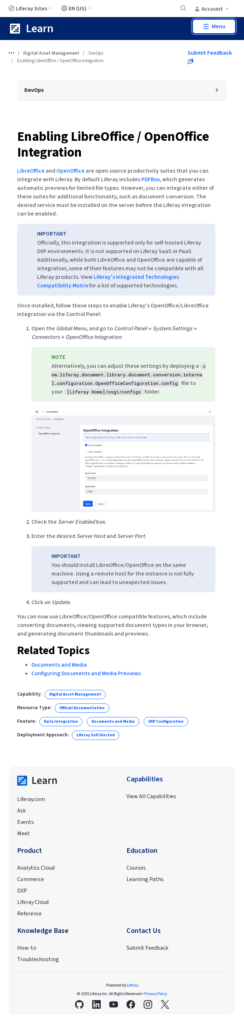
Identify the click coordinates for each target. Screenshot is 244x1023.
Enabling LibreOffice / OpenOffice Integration (113, 144)
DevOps (96, 53)
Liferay (132, 985)
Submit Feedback (147, 948)
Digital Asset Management (51, 53)
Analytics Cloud (36, 868)
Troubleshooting (38, 959)
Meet (23, 833)
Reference (29, 914)
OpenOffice (70, 171)
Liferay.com (31, 799)
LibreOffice (31, 171)
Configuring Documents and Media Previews (86, 673)
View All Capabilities (151, 796)
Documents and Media (59, 665)
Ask (21, 811)
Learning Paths (145, 879)
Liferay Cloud (33, 902)
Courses (136, 868)
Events (25, 822)
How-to (26, 948)
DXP (22, 891)
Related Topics (53, 650)
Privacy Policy (155, 994)
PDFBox (150, 179)
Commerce (30, 879)
